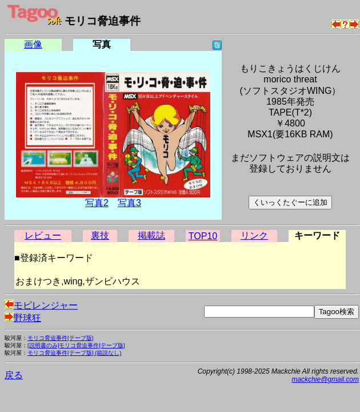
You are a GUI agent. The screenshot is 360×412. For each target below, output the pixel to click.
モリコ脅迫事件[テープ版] (60, 338)
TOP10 (203, 236)
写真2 (97, 203)
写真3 (129, 203)
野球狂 (23, 318)
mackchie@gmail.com (325, 379)
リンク (254, 235)
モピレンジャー (41, 305)
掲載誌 (151, 235)
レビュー (43, 235)
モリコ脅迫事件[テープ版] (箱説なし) (74, 353)
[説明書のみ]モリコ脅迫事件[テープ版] (76, 345)
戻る (14, 375)
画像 (33, 44)
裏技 (100, 235)
